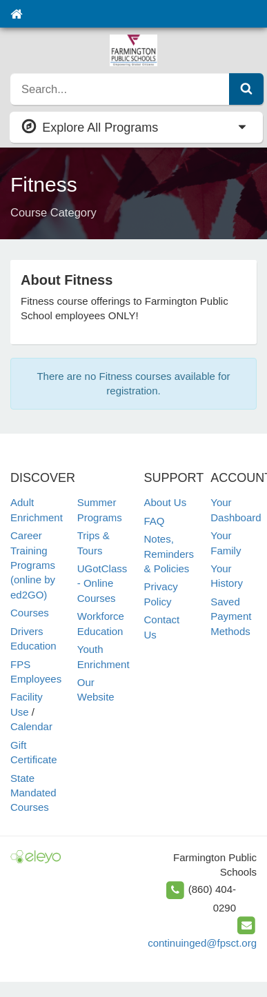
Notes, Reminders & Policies (169, 553)
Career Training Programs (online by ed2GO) (32, 565)
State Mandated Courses (33, 793)
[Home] (16, 14)
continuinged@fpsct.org (202, 943)
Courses (29, 612)
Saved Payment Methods (230, 616)
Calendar (31, 726)
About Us (165, 502)
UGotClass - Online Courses (102, 583)
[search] (120, 89)
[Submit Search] (246, 89)
